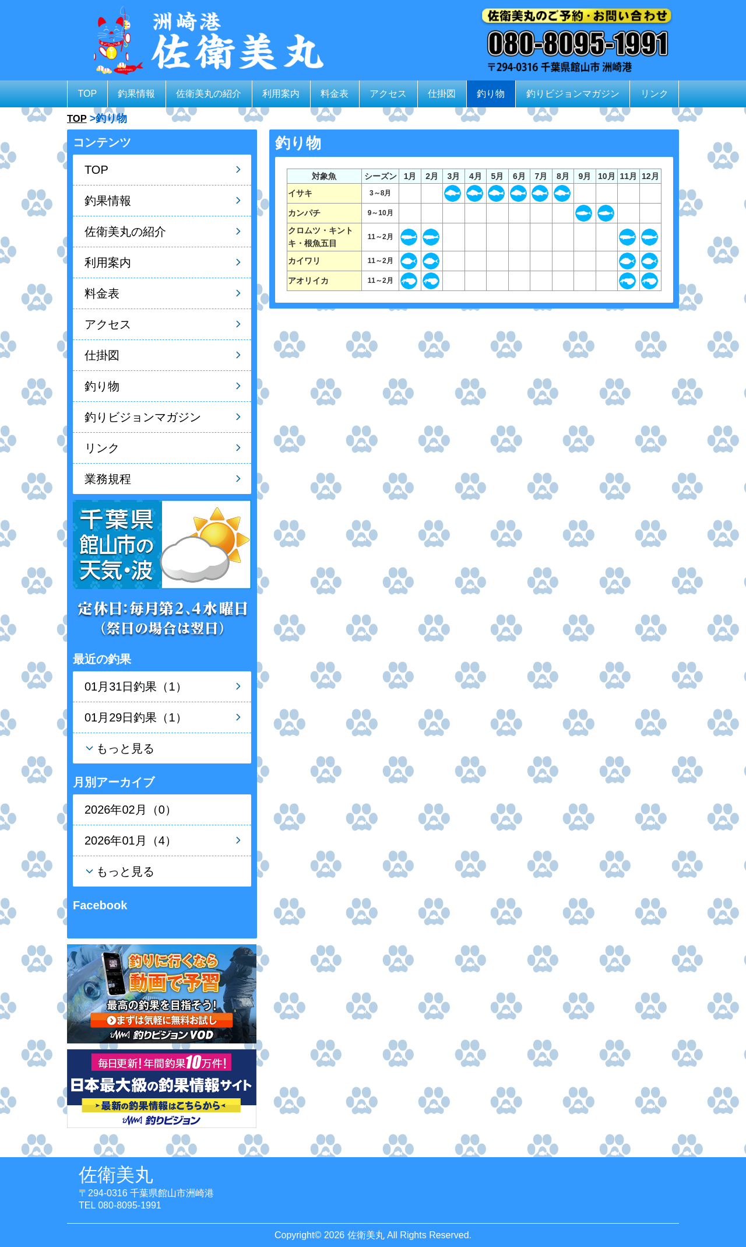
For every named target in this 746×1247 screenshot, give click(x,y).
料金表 (335, 94)
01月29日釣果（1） (136, 717)
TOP (87, 94)
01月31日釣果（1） (136, 686)
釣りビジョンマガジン (573, 94)
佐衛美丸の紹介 (208, 94)
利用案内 (281, 94)
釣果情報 (136, 94)
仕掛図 (442, 94)
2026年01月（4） (131, 840)
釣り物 (491, 94)
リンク (654, 94)
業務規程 (108, 478)
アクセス (388, 94)
